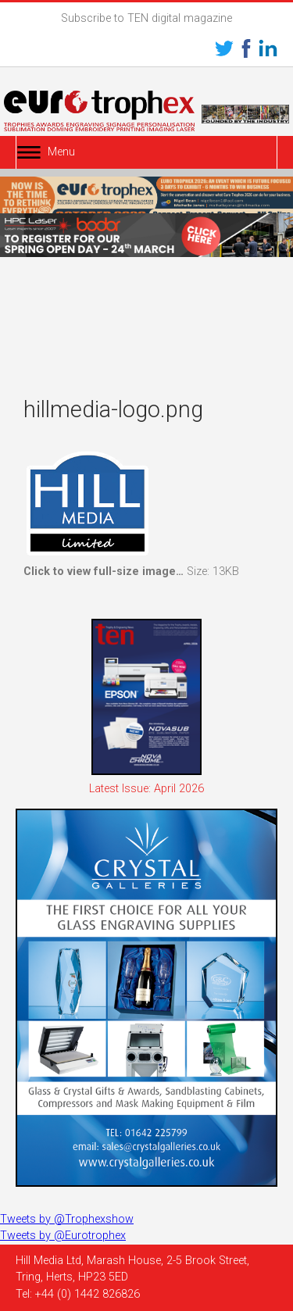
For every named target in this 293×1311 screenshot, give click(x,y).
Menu (61, 152)
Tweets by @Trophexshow (67, 1219)
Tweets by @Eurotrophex (63, 1235)
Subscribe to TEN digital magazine (146, 18)
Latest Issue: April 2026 (146, 788)
